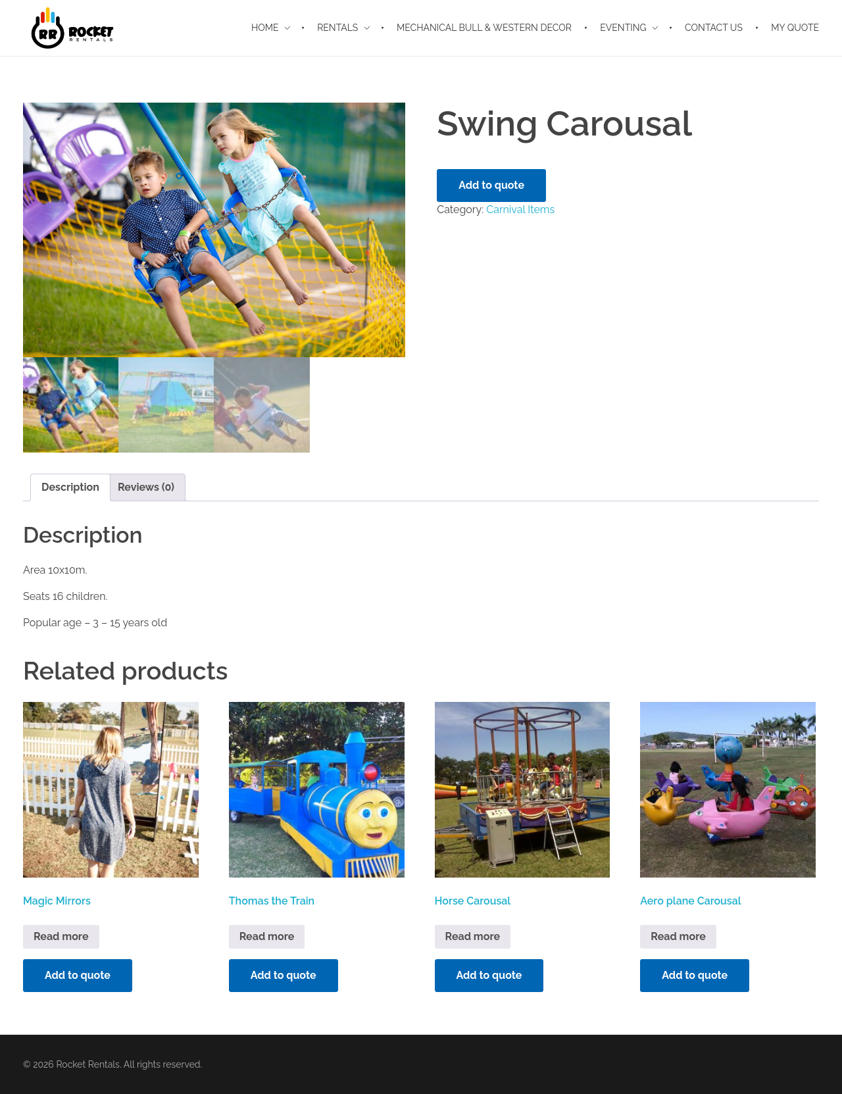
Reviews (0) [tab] (146, 487)
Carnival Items (520, 209)
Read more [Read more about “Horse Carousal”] (473, 936)
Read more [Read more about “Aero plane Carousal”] (678, 936)
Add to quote (491, 185)
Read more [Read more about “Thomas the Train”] (267, 936)
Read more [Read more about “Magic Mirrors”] (61, 936)
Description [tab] (70, 487)
